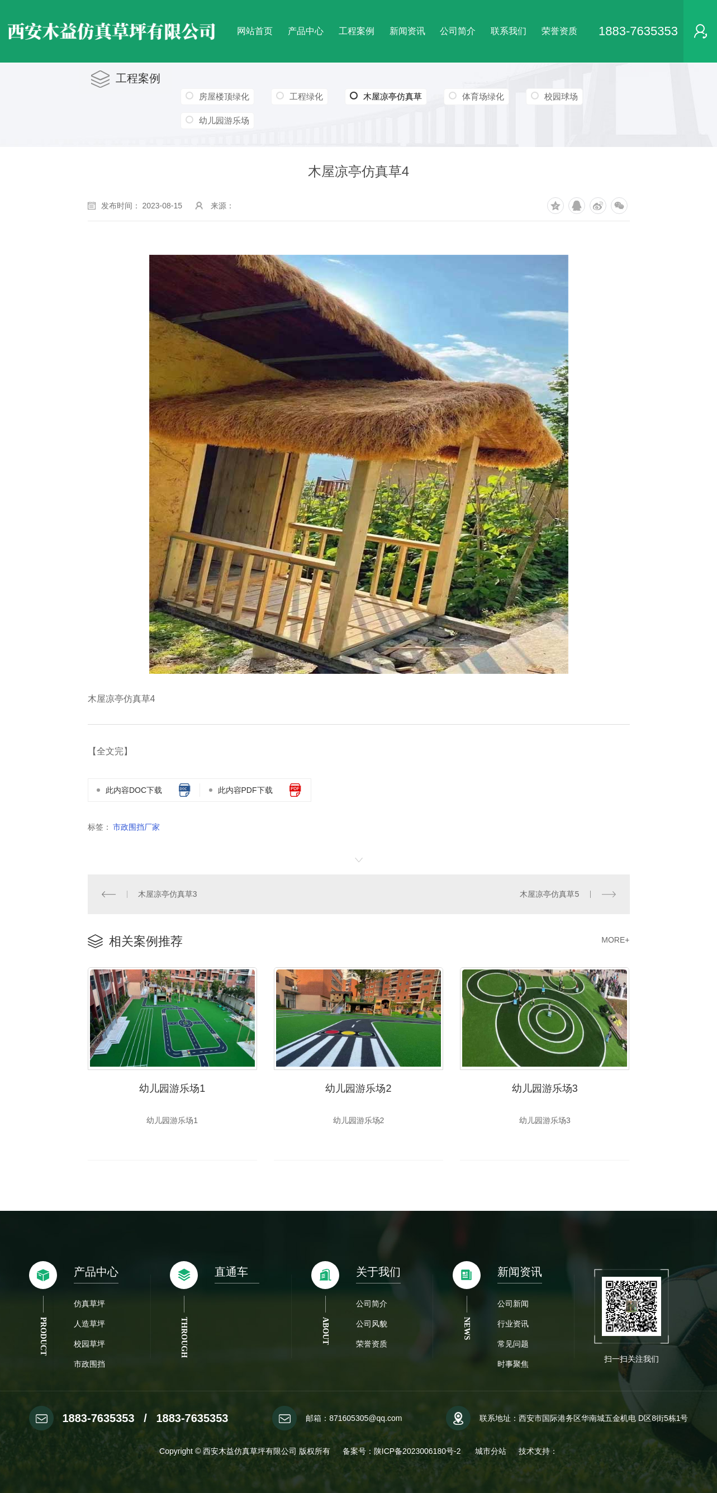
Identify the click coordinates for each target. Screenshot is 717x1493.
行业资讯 (513, 1323)
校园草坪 (89, 1343)
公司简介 (458, 31)
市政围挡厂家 (136, 826)
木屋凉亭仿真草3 (167, 894)
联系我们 (508, 31)
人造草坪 (89, 1323)
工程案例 (356, 31)
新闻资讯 (407, 31)
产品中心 (306, 31)
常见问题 (513, 1343)
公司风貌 (371, 1323)
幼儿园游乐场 (224, 120)
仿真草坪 (89, 1303)
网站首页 (255, 31)
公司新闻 (513, 1303)
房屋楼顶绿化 (224, 96)
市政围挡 (89, 1363)
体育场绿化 (483, 96)
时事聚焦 (513, 1363)
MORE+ (615, 939)
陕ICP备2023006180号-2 (418, 1451)
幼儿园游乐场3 (545, 1088)
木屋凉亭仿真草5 (549, 894)
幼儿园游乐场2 (358, 1088)
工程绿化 (306, 96)
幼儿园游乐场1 (172, 1088)
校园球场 (561, 96)
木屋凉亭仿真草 (386, 96)
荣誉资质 (559, 31)
